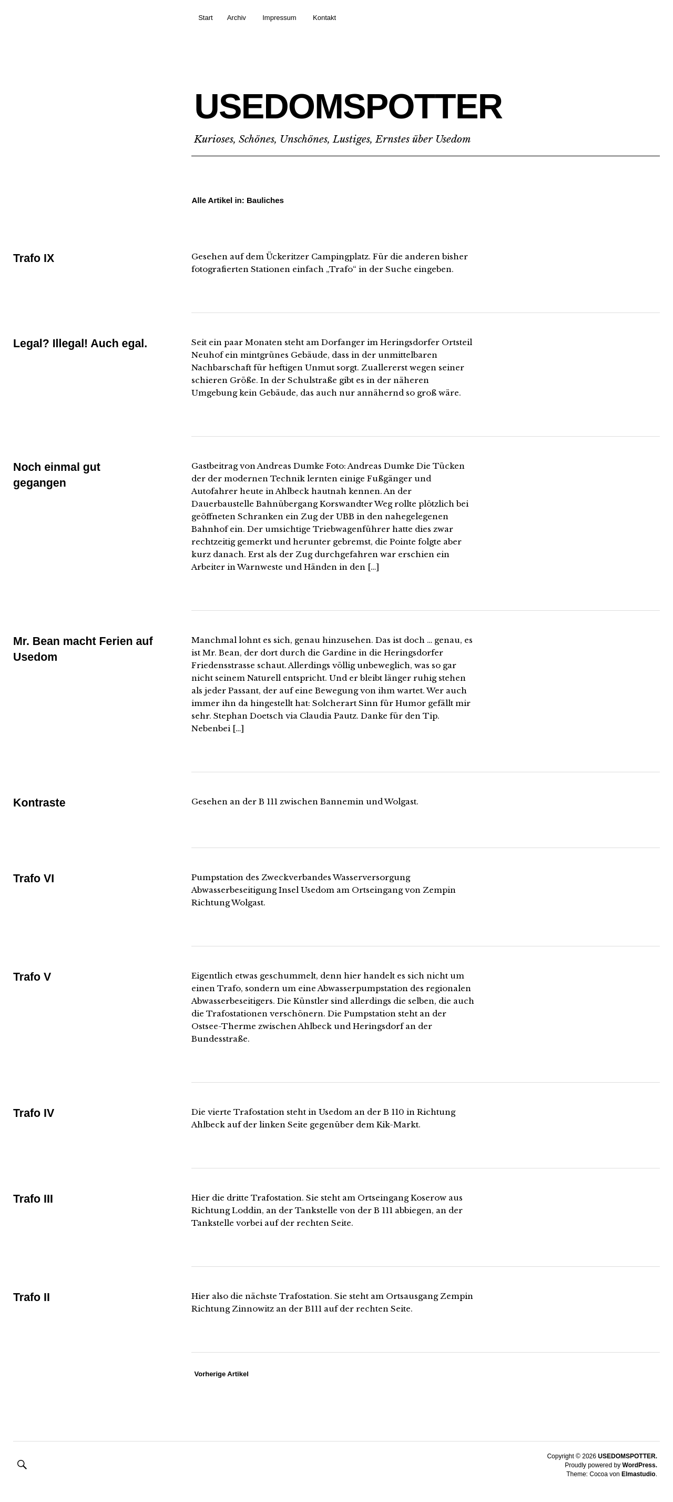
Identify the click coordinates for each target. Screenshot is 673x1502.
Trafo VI (34, 878)
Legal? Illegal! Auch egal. (82, 343)
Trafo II (32, 1297)
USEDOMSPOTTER (383, 103)
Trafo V (33, 976)
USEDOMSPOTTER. (627, 1456)
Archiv (236, 18)
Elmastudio (638, 1474)
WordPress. (640, 1465)
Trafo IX (34, 258)
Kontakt (324, 18)
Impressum (279, 18)
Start (205, 18)
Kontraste (40, 802)
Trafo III (33, 1198)
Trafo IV (34, 1113)
